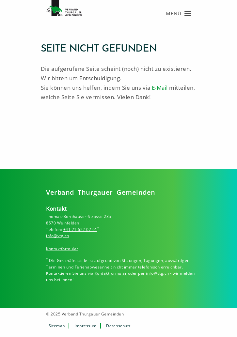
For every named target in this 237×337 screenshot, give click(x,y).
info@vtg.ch (57, 235)
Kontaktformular (62, 249)
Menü (174, 13)
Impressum (85, 326)
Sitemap (57, 326)
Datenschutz (118, 326)
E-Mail (160, 87)
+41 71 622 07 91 (80, 229)
